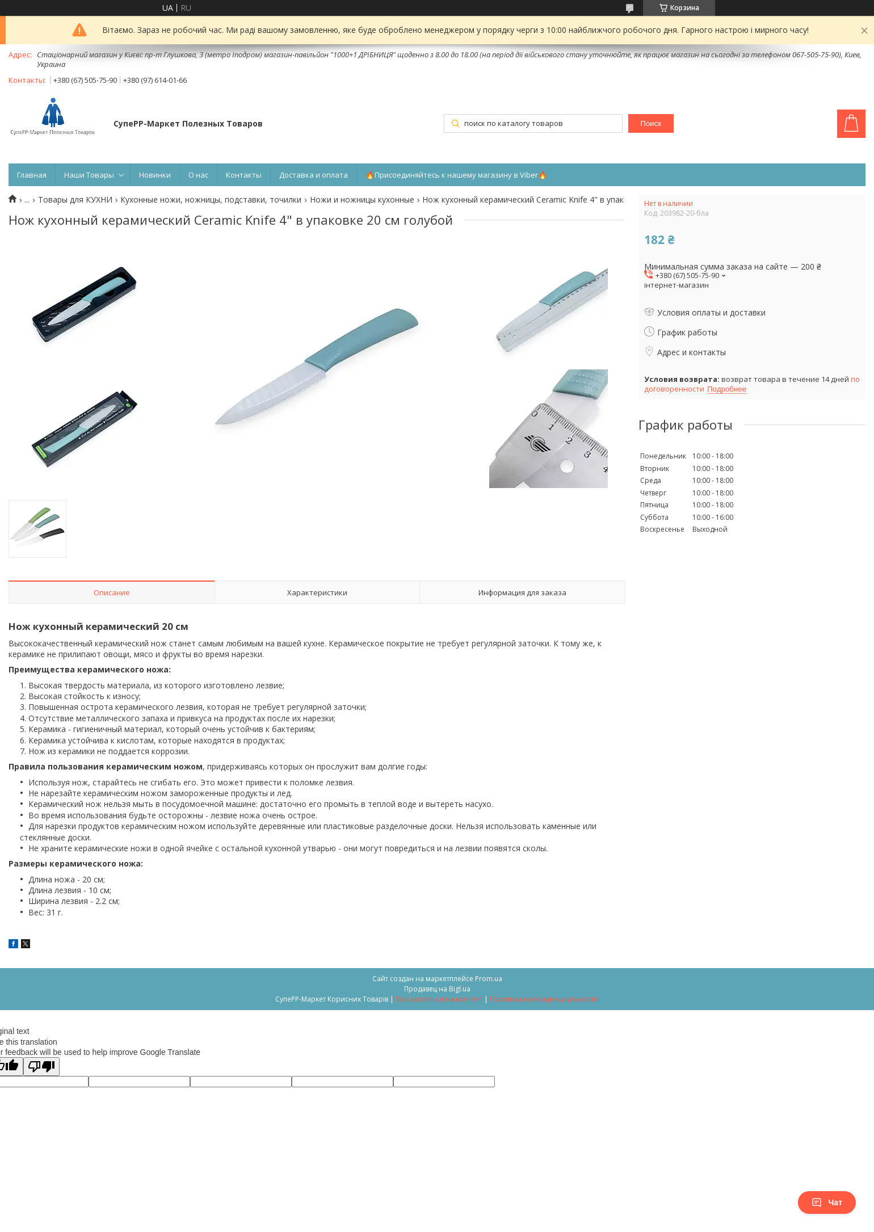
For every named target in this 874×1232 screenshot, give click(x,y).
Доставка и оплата (313, 175)
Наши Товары (89, 175)
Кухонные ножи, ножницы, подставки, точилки (210, 200)
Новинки (155, 175)
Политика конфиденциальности (544, 999)
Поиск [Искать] (650, 123)
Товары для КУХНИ (75, 200)
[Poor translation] (41, 1066)
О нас (198, 175)
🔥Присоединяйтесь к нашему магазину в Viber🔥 (456, 175)
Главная (32, 175)
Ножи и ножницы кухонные (362, 200)
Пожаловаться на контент (439, 999)
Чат (827, 1202)
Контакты (244, 175)
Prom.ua (488, 978)
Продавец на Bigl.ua (437, 989)
